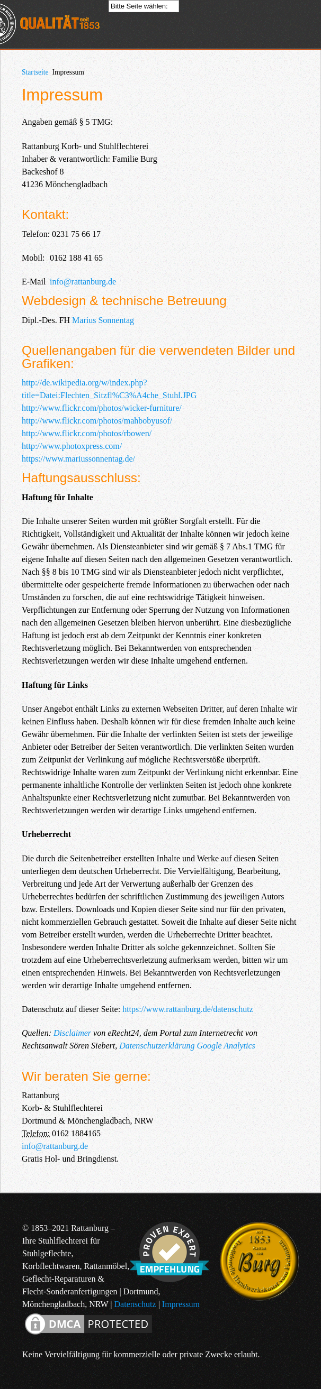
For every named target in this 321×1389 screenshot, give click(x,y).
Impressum (181, 1304)
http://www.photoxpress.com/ (72, 445)
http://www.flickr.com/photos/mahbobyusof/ (97, 420)
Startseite (35, 72)
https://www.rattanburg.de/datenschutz (187, 1009)
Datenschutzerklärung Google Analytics (187, 1045)
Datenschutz (135, 1304)
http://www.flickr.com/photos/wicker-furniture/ (102, 407)
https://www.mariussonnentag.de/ (78, 458)
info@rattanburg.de (83, 281)
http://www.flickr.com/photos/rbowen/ (86, 433)
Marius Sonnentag (103, 320)
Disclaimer (72, 1032)
